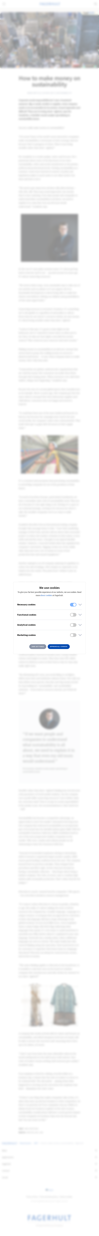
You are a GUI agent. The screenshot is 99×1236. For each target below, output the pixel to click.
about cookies (46, 595)
